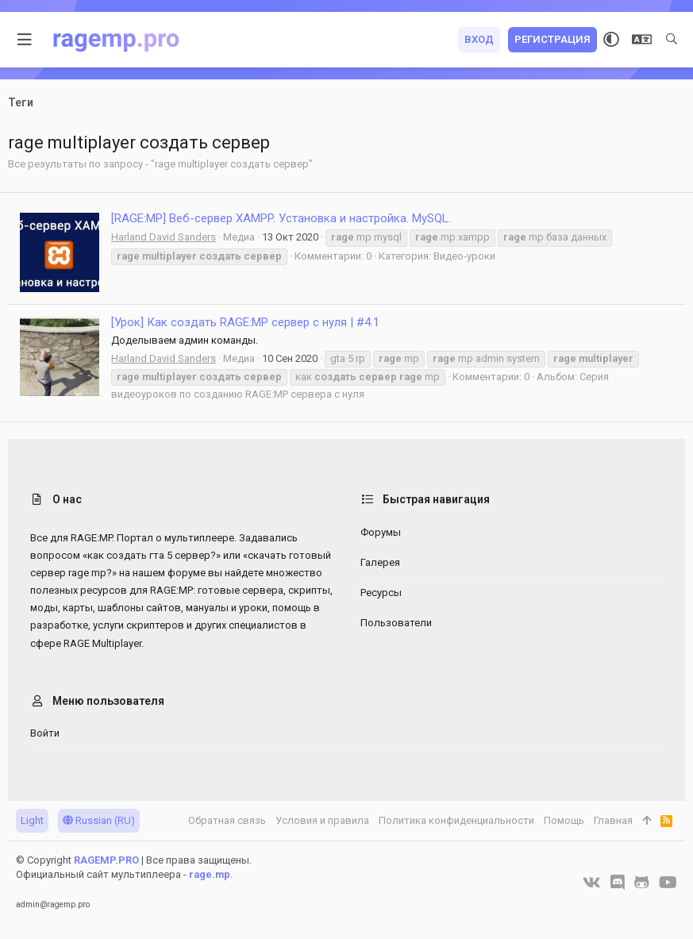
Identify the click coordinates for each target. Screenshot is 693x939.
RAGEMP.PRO (106, 860)
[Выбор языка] (642, 40)
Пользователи (396, 623)
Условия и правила (322, 820)
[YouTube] (668, 883)
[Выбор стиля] (611, 40)
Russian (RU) (99, 820)
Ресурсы (381, 592)
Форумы (380, 532)
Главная (613, 820)
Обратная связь (227, 820)
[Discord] (617, 883)
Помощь (564, 820)
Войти (45, 733)
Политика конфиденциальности (456, 820)
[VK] (592, 883)
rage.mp (209, 874)
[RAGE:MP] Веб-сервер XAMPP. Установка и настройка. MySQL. (281, 218)
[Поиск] (671, 39)
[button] (25, 39)
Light (32, 820)
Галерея (380, 562)
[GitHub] (641, 883)
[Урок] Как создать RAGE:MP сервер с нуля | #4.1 (245, 322)
